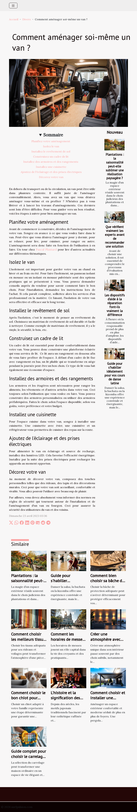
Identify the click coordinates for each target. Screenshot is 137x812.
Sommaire (53, 135)
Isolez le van (51, 146)
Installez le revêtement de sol (51, 151)
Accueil (13, 19)
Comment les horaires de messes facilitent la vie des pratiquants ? (68, 641)
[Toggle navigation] (13, 5)
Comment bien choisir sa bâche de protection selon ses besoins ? (107, 583)
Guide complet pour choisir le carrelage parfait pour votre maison (28, 759)
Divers (26, 19)
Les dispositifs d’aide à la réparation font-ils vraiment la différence (115, 305)
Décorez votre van (51, 177)
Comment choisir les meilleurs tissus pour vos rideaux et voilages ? (28, 641)
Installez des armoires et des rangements (51, 161)
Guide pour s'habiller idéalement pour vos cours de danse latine (115, 373)
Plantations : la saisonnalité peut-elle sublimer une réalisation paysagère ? (115, 166)
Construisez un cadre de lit (51, 156)
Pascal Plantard (46, 249)
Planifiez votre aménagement (51, 141)
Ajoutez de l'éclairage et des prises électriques (51, 172)
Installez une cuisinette (51, 166)
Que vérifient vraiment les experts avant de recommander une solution (115, 236)
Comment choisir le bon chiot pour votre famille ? (28, 698)
